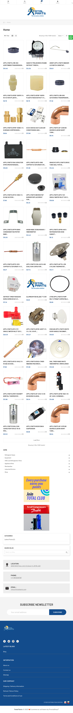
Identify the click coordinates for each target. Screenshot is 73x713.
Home (5, 450)
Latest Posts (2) (9, 539)
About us (6, 665)
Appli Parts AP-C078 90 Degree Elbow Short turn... (58, 428)
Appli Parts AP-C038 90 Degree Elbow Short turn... (58, 130)
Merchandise (8, 466)
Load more (36, 440)
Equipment (8, 458)
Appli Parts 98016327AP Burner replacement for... (35, 197)
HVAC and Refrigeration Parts (13, 460)
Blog (4, 651)
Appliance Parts (9, 463)
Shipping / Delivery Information (13, 686)
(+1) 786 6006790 (16, 578)
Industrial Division (10, 469)
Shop (6, 472)
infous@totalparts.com (18, 589)
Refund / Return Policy (10, 691)
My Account (57, 1)
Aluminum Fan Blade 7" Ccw (36, 297)
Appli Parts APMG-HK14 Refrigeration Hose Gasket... (58, 232)
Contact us (6, 670)
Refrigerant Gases (10, 455)
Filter (6, 35)
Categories (8, 1)
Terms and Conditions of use (12, 696)
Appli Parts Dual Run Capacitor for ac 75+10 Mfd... (11, 428)
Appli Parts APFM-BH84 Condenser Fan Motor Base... (11, 232)
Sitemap (6, 675)
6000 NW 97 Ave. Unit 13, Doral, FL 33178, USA (25, 566)
